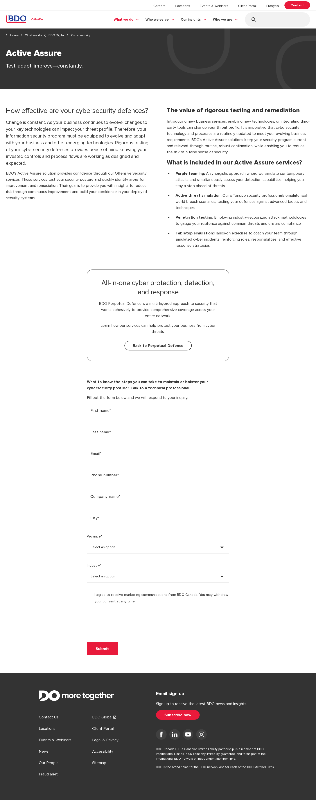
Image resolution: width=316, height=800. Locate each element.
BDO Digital (56, 35)
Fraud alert (48, 774)
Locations (182, 6)
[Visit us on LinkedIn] (174, 735)
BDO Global (102, 717)
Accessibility (102, 751)
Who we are (222, 19)
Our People (49, 762)
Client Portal (247, 6)
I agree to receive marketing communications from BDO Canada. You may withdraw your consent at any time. (161, 598)
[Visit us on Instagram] (201, 735)
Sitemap (99, 762)
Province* (94, 536)
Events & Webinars (214, 6)
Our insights (191, 19)
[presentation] (120, 623)
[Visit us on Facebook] (161, 735)
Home (14, 35)
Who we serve (157, 19)
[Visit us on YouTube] (188, 735)
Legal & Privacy (105, 740)
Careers (159, 6)
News (43, 751)
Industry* (94, 565)
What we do (123, 19)
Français (272, 6)
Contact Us (49, 717)
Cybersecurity (80, 35)
